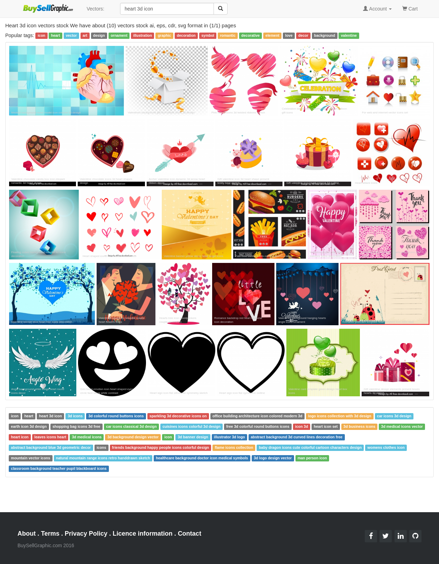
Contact (189, 533)
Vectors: (95, 9)
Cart (410, 8)
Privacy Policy (86, 533)
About (27, 533)
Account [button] (377, 9)
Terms (50, 533)
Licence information (143, 533)
